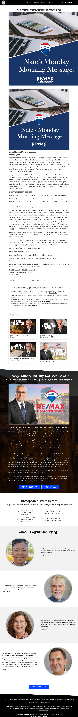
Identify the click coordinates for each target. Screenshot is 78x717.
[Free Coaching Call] (23, 700)
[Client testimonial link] (20, 552)
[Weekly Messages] (44, 702)
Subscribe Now (32, 305)
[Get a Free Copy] (13, 700)
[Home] (2, 2)
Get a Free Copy (34, 289)
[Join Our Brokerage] (35, 700)
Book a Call (50, 487)
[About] (37, 702)
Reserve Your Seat (45, 301)
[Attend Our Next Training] (47, 700)
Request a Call (53, 293)
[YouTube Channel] (69, 700)
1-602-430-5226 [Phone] (65, 2)
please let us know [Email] (43, 710)
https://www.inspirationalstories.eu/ (27, 248)
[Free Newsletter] (59, 700)
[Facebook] (31, 702)
